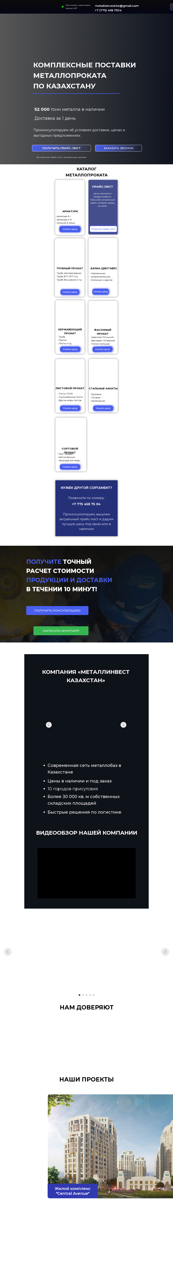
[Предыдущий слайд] (8, 952)
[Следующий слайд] (165, 952)
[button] (118, 148)
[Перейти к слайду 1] (79, 995)
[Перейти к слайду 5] (93, 995)
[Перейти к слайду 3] (86, 995)
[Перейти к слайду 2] (83, 995)
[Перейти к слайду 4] (90, 995)
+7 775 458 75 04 (86, 504)
